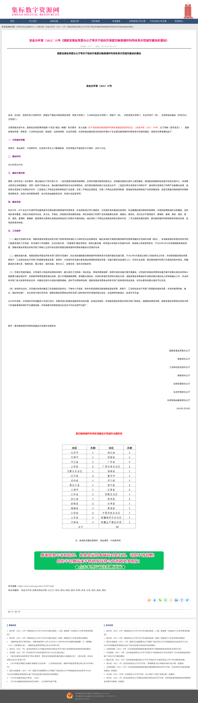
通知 (104, 590)
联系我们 (179, 21)
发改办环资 (26, 590)
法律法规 (54, 21)
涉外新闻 (95, 21)
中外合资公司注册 (158, 21)
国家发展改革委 (39, 590)
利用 (78, 590)
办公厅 (51, 590)
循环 (73, 590)
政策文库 (75, 21)
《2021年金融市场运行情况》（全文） (24, 678)
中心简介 (33, 21)
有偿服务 (116, 21)
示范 (88, 590)
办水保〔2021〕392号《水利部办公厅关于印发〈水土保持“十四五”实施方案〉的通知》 (141, 674)
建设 (99, 590)
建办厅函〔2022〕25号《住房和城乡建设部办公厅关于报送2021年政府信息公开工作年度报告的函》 (146, 660)
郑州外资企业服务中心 (26, 27)
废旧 (62, 590)
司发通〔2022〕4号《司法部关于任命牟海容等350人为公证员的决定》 (37, 653)
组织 (57, 590)
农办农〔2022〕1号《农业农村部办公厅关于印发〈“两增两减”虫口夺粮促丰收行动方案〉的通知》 (145, 663)
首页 (12, 21)
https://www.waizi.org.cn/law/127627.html (36, 586)
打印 (11, 612)
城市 (93, 590)
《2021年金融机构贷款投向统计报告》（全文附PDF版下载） (33, 681)
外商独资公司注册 (137, 21)
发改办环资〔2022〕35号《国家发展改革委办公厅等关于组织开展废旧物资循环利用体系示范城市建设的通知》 (90, 27)
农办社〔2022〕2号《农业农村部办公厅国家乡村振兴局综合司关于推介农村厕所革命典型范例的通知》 (50, 649)
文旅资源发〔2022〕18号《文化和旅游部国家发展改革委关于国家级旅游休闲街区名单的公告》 (144, 649)
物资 (68, 590)
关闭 (17, 612)
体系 (83, 590)
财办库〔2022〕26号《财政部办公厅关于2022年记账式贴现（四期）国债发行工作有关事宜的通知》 (49, 638)
